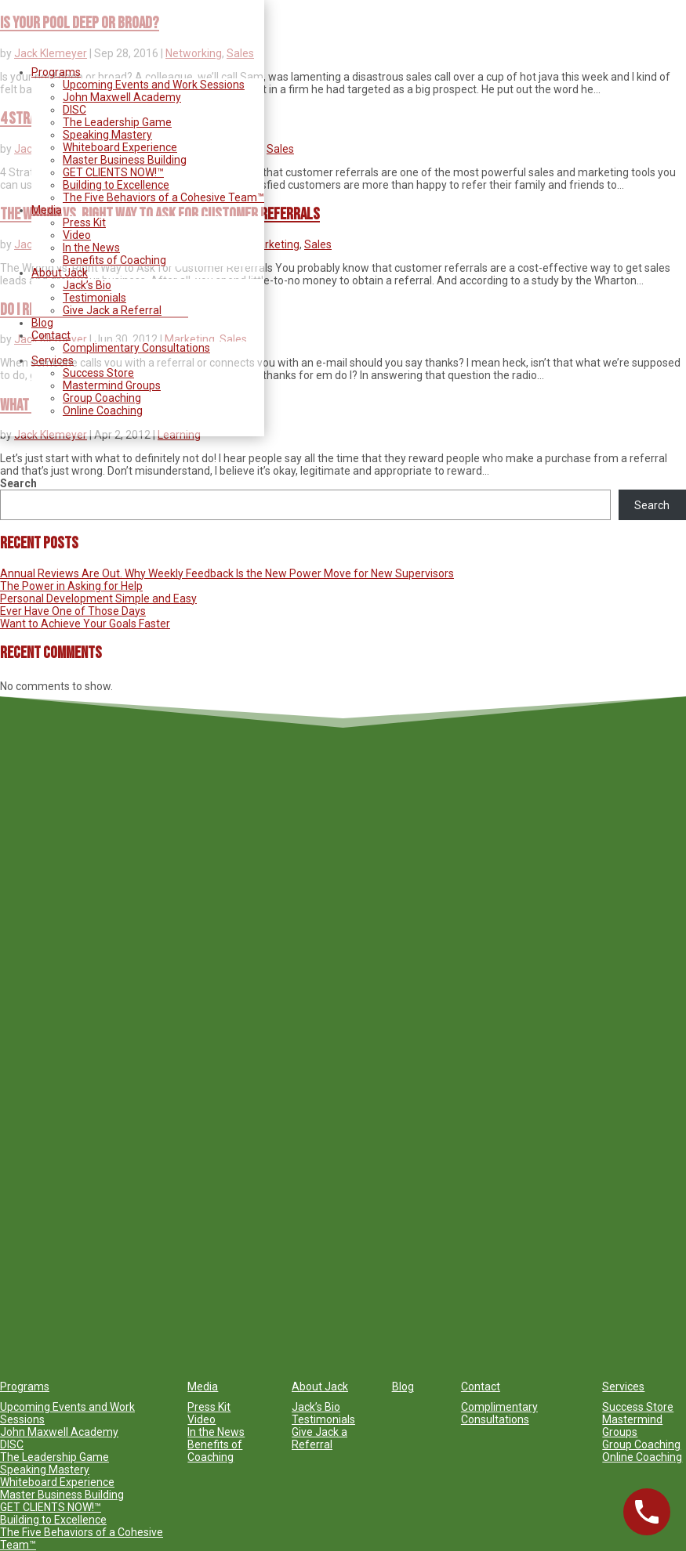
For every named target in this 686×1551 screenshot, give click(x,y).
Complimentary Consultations (136, 348)
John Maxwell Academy (122, 97)
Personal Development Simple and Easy (98, 598)
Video (77, 235)
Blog (42, 322)
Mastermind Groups (112, 385)
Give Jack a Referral (112, 310)
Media (46, 210)
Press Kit (84, 222)
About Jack (59, 272)
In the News (91, 247)
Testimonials (94, 297)
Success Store (98, 373)
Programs (56, 72)
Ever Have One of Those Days (73, 611)
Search (18, 483)
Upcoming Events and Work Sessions (154, 84)
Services (52, 360)
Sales (280, 149)
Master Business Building (125, 160)
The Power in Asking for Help (71, 586)
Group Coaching (102, 398)
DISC (74, 109)
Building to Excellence (116, 185)
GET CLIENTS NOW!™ (113, 172)
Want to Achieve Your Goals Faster (85, 623)
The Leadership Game (117, 122)
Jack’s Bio (87, 285)
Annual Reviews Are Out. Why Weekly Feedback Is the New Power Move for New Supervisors (227, 573)
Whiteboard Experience (120, 147)
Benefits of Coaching (114, 260)
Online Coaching (103, 410)
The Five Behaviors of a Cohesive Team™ (163, 197)
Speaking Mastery (107, 134)
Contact (51, 335)
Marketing (274, 244)
